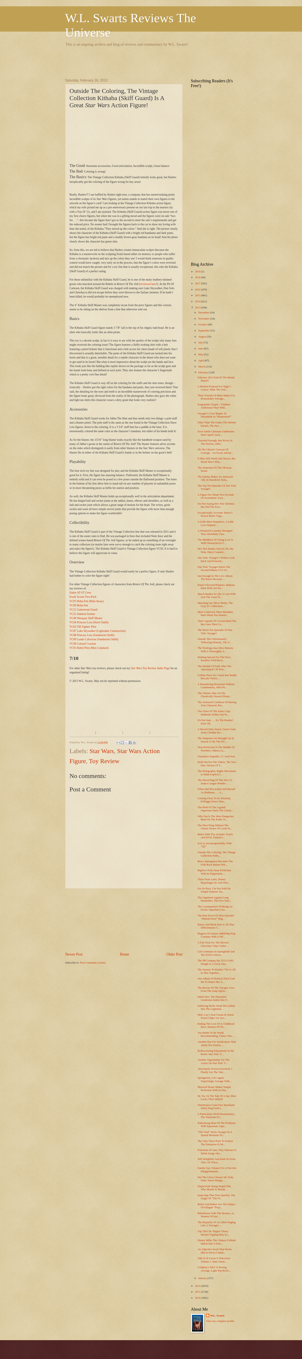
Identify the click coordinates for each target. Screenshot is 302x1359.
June (201, 348)
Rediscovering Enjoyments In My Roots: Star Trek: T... (216, 1052)
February (203, 372)
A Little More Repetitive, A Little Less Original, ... (216, 523)
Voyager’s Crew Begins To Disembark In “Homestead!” (215, 415)
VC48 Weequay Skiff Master (86, 618)
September (204, 330)
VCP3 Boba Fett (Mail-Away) (87, 601)
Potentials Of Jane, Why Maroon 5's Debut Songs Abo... (217, 1152)
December (204, 312)
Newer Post (74, 954)
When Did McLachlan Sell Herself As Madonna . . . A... (216, 791)
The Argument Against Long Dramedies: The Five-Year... (214, 899)
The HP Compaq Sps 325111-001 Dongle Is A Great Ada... (216, 962)
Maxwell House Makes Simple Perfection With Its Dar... (214, 1089)
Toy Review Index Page (150, 668)
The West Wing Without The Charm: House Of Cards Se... (215, 827)
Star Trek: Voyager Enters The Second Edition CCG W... (214, 568)
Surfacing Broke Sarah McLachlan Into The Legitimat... (216, 1007)
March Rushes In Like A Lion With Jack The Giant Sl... (217, 596)
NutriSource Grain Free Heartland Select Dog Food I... (216, 1107)
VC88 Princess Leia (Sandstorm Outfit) (92, 635)
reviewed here (148, 284)
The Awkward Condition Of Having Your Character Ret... (217, 704)
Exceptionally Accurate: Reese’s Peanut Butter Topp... (215, 514)
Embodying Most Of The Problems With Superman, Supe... (217, 1125)
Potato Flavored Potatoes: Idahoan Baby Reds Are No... (216, 587)
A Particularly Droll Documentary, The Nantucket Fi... (216, 1116)
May (201, 354)
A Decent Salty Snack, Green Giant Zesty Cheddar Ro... (217, 731)
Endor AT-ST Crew (80, 592)
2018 (198, 277)
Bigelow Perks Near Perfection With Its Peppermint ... (214, 872)
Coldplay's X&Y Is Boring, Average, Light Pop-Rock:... (214, 1269)
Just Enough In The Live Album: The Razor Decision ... (215, 578)
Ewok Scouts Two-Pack (83, 596)
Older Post (174, 954)
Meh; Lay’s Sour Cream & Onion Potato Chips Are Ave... (216, 1016)
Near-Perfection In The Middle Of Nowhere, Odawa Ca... (216, 749)
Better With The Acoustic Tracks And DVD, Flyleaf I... (215, 836)
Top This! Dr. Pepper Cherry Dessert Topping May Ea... (214, 1233)
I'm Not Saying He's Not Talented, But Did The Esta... (216, 505)
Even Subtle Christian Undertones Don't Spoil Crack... (216, 433)
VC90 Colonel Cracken (83, 643)
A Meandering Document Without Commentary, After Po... (216, 686)
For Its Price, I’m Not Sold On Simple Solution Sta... (214, 890)
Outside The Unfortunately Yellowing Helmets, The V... (214, 641)
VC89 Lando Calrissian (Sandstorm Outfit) (94, 639)
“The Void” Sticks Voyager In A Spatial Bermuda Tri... (215, 1134)
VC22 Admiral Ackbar (82, 614)
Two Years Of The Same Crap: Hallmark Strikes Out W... (214, 713)
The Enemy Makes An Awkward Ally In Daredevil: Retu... (215, 478)
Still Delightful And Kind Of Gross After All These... (217, 1161)
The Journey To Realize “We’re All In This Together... (217, 971)
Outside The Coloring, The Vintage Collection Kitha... (217, 854)
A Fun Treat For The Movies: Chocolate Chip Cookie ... (213, 944)
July (200, 342)
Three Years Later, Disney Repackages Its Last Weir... (214, 881)
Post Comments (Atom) (92, 962)
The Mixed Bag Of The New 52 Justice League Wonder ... (215, 782)
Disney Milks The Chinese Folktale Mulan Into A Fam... (217, 1242)
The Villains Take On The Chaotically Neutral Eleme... (215, 695)
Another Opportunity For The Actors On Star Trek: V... (213, 1061)
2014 (198, 301)
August (202, 336)
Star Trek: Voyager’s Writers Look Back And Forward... (216, 559)
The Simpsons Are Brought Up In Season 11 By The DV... (216, 740)
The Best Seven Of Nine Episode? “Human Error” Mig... (216, 917)
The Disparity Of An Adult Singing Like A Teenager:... (217, 1224)
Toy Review (104, 760)
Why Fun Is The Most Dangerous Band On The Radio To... (216, 818)
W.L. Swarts (217, 1315)
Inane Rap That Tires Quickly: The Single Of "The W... (216, 1197)
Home (124, 954)
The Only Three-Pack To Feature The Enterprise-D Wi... (215, 1143)
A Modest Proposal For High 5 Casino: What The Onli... (214, 388)
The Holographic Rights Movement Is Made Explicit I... (217, 773)
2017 (198, 283)
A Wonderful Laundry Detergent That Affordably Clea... (215, 532)
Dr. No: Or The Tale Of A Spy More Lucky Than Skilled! (217, 1098)
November (204, 318)
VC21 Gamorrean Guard (84, 609)
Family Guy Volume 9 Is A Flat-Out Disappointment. (217, 1170)
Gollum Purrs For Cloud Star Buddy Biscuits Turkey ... (217, 677)
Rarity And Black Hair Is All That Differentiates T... (216, 926)
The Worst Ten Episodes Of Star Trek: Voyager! (215, 632)
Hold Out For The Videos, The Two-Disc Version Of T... (217, 764)
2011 (198, 1291)
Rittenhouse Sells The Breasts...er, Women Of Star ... (216, 1215)
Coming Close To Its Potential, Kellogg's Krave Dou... (214, 800)
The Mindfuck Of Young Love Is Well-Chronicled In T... (215, 541)
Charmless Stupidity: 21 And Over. (217, 756)
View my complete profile (220, 1321)
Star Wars (101, 750)
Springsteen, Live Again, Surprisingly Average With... (215, 1079)
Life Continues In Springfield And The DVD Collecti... (216, 953)
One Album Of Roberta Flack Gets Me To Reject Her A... (216, 980)
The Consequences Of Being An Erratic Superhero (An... (215, 908)
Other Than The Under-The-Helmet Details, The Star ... (217, 424)
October (203, 324)
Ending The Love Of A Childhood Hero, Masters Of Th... (216, 1025)
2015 (198, 295)
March (202, 366)
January (202, 1278)
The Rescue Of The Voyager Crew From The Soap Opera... (216, 989)
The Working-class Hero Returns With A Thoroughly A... (215, 650)
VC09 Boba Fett (79, 605)
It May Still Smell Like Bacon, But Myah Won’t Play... (217, 460)
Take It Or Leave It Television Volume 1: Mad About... (214, 1260)
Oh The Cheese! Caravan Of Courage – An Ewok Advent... (215, 451)
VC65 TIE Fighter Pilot (83, 626)
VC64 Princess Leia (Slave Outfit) (89, 622)
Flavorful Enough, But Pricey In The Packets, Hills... (215, 442)
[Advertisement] (141, 61)
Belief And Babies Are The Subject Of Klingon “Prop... (217, 1206)
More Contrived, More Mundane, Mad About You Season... (216, 614)
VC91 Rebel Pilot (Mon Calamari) (89, 647)
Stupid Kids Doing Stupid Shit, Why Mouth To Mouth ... (214, 1188)
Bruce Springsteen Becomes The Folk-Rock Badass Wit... (215, 863)
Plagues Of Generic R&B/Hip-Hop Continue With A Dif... (217, 935)
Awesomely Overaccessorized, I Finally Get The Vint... (215, 1070)
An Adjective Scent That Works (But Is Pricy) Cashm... (215, 1251)
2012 (198, 1285)
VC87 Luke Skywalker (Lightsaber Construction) (98, 630)
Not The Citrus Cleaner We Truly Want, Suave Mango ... (215, 1179)
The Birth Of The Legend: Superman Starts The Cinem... (215, 809)
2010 (198, 1297)
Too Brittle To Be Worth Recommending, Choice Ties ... (216, 1034)
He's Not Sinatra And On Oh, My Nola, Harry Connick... (215, 550)
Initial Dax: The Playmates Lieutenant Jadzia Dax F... (213, 998)
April (201, 360)
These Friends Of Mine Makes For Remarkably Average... (216, 397)
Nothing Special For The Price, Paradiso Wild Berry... (214, 659)
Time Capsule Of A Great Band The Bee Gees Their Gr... (217, 623)
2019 (198, 271)
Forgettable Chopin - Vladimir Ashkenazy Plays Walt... (214, 406)
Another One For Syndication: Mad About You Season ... (217, 1043)
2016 (198, 289)
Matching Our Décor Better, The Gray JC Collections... (215, 605)
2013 (198, 307)
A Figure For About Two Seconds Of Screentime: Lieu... (216, 496)
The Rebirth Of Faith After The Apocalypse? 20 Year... (214, 668)
